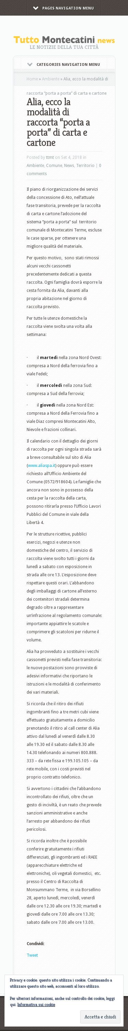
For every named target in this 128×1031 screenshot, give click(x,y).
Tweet (32, 955)
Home (32, 79)
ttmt (50, 157)
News (69, 165)
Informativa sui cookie (36, 1004)
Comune (54, 165)
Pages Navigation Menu (63, 8)
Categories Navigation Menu (63, 64)
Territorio (85, 165)
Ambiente (50, 79)
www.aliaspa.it (41, 465)
